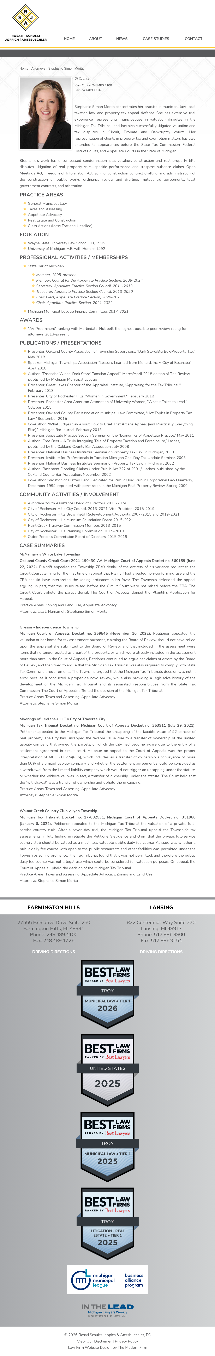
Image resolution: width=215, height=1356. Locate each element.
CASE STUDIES (156, 38)
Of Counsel (82, 78)
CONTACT (193, 38)
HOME (69, 38)
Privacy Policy (126, 1341)
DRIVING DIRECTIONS (53, 952)
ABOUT (95, 38)
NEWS (122, 38)
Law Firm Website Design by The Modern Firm (107, 1347)
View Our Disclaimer (94, 1341)
